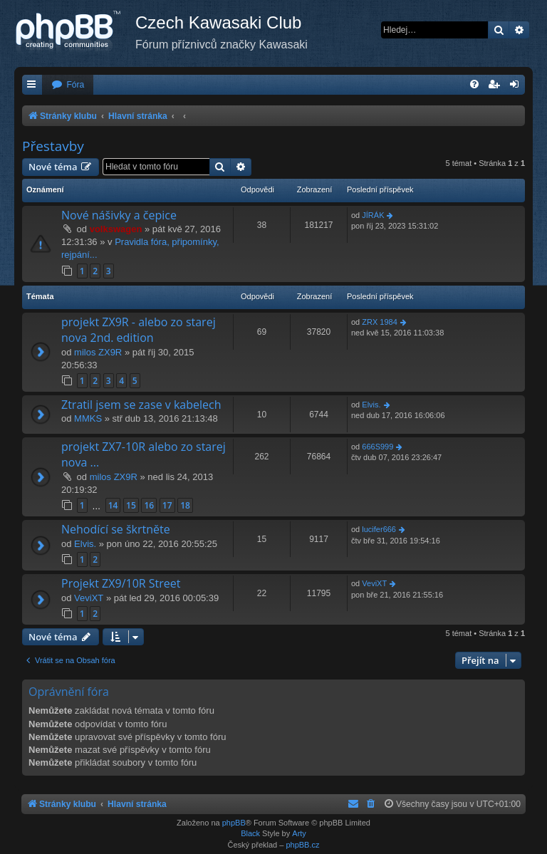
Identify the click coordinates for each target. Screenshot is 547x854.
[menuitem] (68, 85)
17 (167, 505)
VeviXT (88, 598)
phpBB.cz (302, 844)
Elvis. (371, 404)
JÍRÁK (373, 215)
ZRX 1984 (379, 322)
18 (185, 505)
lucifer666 (379, 529)
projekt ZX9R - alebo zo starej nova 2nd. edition (138, 329)
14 (113, 505)
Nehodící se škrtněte (115, 529)
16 (149, 505)
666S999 (377, 446)
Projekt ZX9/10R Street (121, 583)
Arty (299, 833)
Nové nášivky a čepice (119, 215)
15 (131, 505)
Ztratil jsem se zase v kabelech (141, 404)
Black (250, 833)
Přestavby (53, 146)
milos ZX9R (98, 352)
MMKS (88, 418)
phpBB (234, 822)
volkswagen (116, 229)
